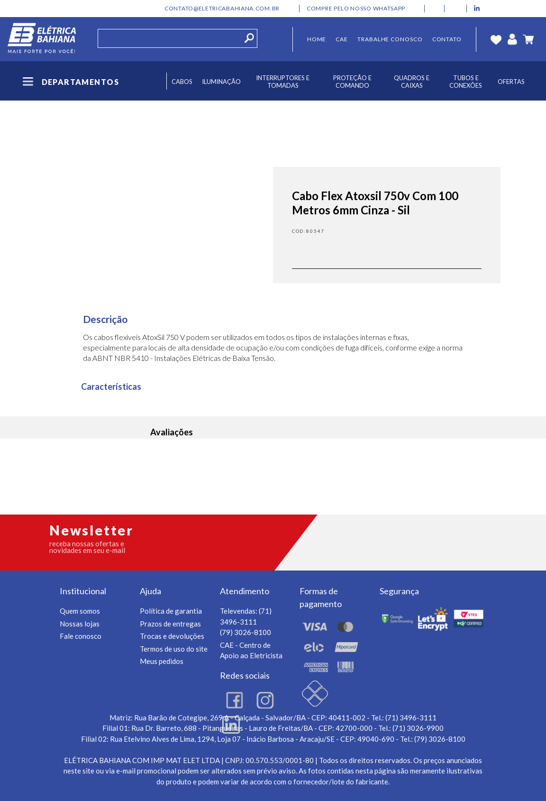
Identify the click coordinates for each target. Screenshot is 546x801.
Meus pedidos (161, 661)
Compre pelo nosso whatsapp (356, 8)
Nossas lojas (80, 623)
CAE (342, 39)
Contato (447, 39)
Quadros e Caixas (411, 81)
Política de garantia (171, 611)
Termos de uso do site (174, 648)
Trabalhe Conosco (390, 39)
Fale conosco (80, 636)
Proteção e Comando (352, 81)
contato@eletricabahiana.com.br (222, 8)
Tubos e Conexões (465, 81)
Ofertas (511, 81)
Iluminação (221, 81)
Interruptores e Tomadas (282, 81)
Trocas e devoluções (172, 636)
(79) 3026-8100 (245, 632)
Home (317, 39)
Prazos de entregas (170, 623)
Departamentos (70, 81)
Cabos (182, 81)
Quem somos (80, 611)
